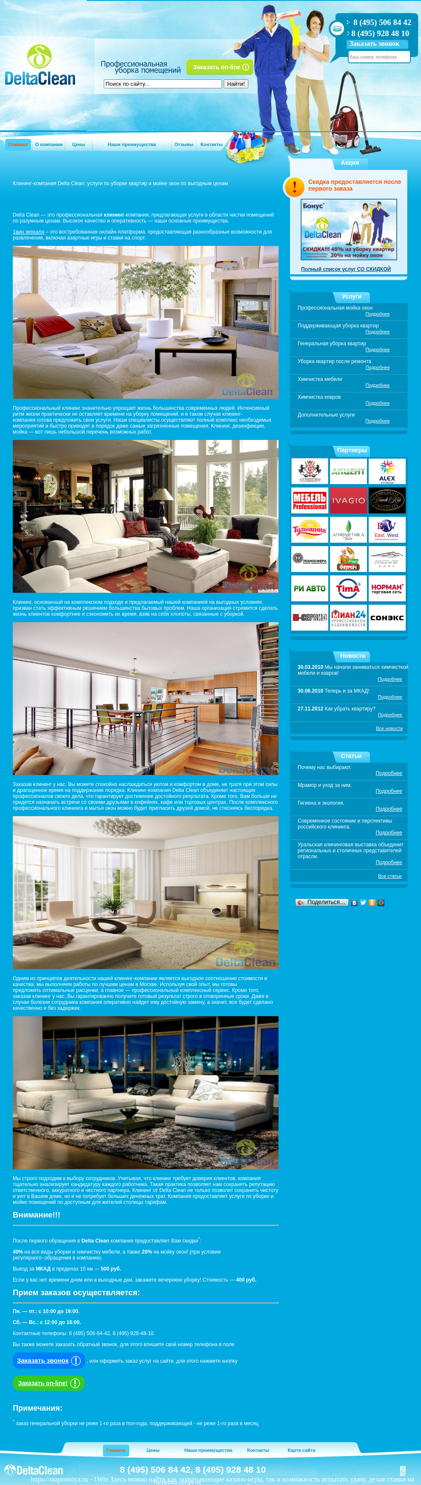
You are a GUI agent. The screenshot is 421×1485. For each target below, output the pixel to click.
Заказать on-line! (50, 1383)
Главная (18, 144)
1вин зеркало (28, 232)
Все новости (389, 728)
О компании (49, 144)
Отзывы (183, 144)
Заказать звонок (374, 43)
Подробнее (378, 313)
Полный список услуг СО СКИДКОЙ (346, 269)
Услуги (352, 296)
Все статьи (389, 876)
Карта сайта (302, 1450)
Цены (78, 144)
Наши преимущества (132, 144)
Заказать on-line (216, 67)
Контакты (212, 144)
